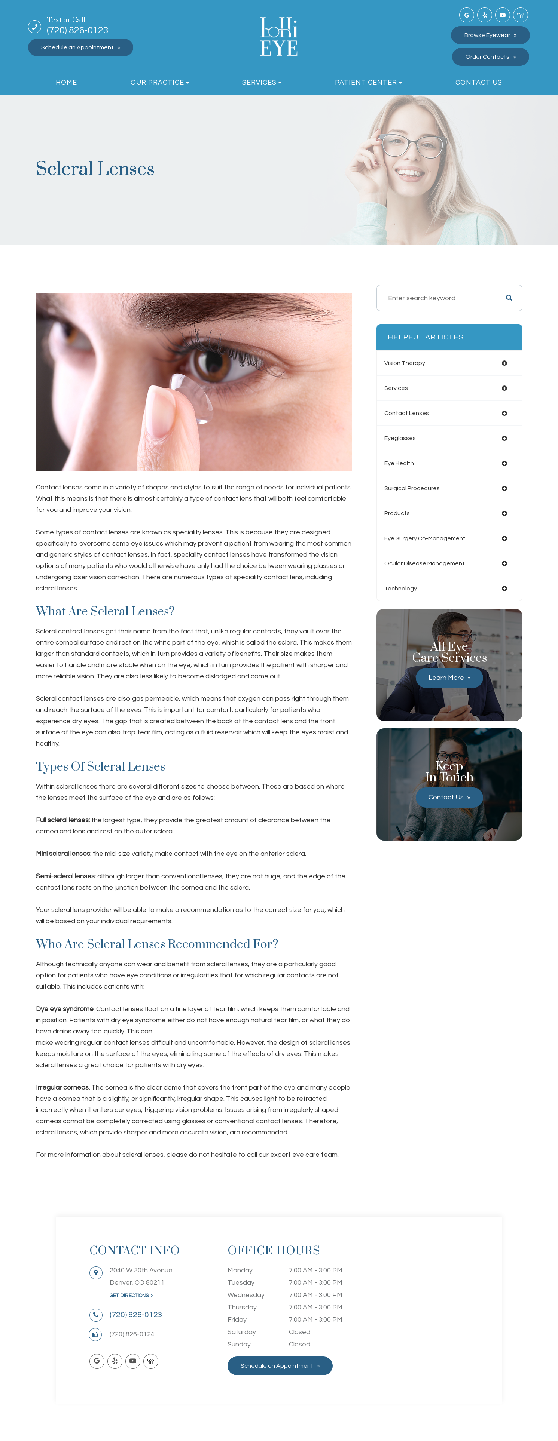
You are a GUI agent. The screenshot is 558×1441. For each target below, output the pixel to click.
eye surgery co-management (434, 538)
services (401, 387)
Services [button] (261, 82)
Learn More (446, 677)
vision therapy (410, 362)
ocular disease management (433, 563)
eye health (405, 463)
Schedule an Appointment (77, 47)
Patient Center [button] (368, 82)
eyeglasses (405, 438)
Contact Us (478, 82)
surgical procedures (419, 488)
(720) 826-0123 (78, 26)
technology (406, 588)
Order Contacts (487, 57)
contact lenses (412, 413)
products (402, 513)
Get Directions (129, 1295)
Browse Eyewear (487, 35)
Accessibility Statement (220, 1422)
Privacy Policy (270, 1422)
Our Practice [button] (160, 82)
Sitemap (301, 1422)
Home (66, 82)
